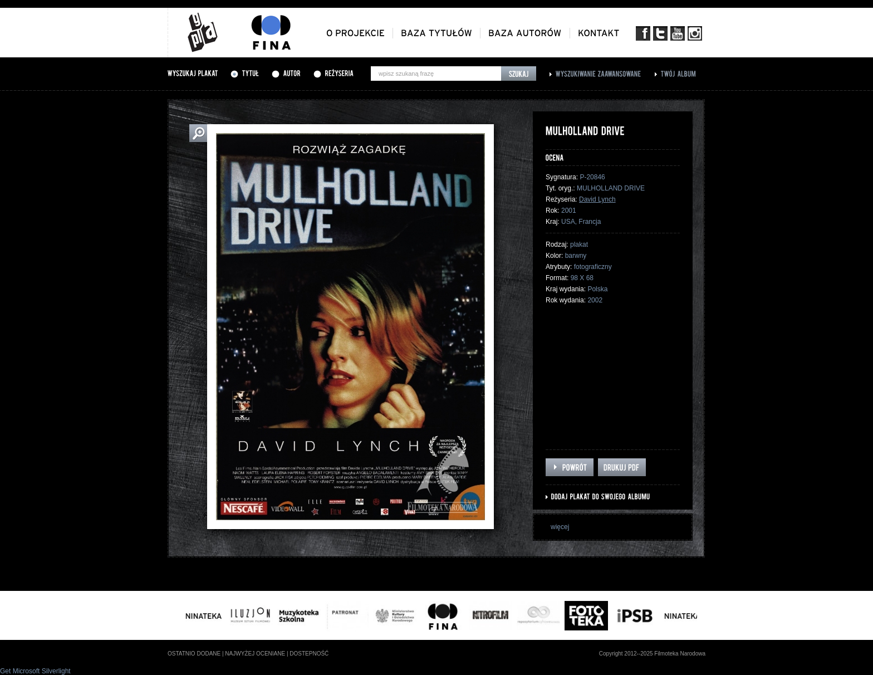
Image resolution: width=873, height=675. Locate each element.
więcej (560, 527)
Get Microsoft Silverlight (35, 671)
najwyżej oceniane (255, 653)
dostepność (309, 653)
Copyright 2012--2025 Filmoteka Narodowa (652, 653)
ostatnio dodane (194, 653)
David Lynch (597, 199)
